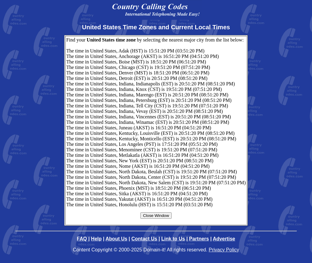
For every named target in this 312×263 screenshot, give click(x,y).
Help (96, 238)
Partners (199, 238)
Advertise (224, 238)
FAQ (82, 238)
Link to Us (173, 238)
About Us (116, 238)
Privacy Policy (224, 249)
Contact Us (144, 238)
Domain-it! (154, 249)
